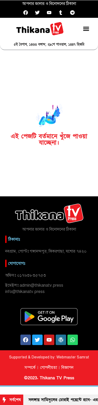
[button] (86, 29)
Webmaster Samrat (72, 357)
